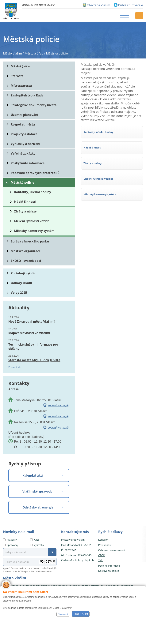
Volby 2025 (19, 293)
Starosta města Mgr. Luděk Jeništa (34, 360)
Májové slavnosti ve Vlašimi (29, 333)
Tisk (100, 560)
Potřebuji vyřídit (23, 273)
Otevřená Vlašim (98, 5)
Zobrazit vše (14, 367)
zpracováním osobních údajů (42, 568)
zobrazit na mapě (58, 405)
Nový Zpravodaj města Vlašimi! (31, 321)
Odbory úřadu (21, 283)
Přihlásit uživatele (130, 5)
